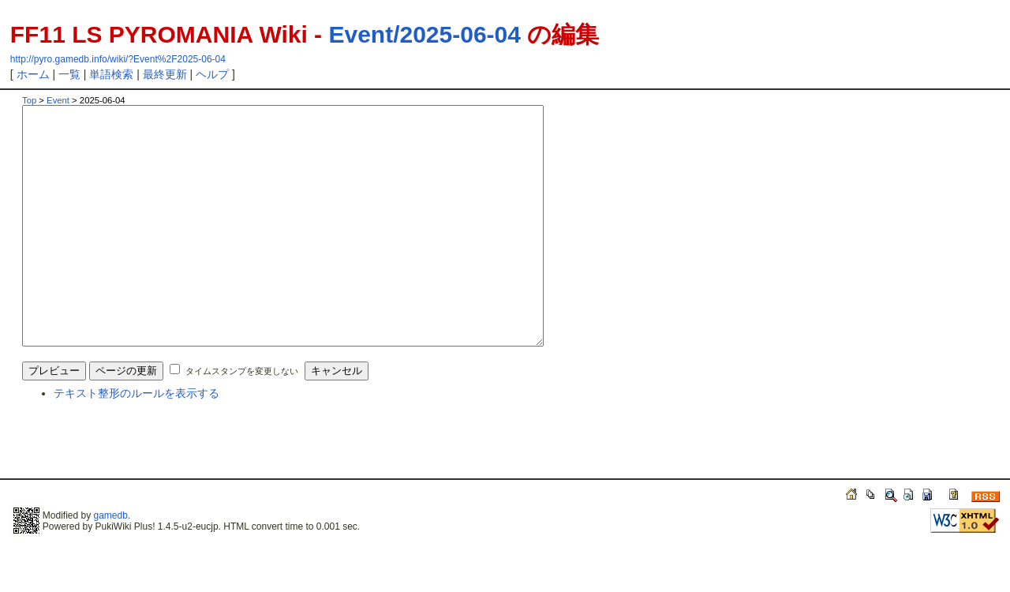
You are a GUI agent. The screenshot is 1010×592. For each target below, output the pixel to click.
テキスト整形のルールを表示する (136, 440)
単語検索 (111, 74)
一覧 (69, 74)
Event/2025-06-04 (424, 34)
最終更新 (165, 74)
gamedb (111, 562)
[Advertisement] (206, 494)
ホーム (33, 74)
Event (58, 100)
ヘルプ (212, 74)
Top (29, 100)
